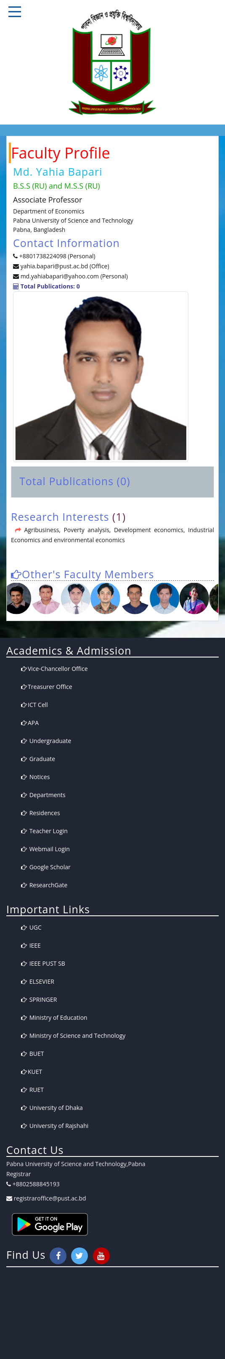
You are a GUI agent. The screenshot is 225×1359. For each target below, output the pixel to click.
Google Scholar (46, 867)
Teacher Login (44, 831)
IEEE (31, 945)
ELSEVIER (37, 981)
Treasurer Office (46, 687)
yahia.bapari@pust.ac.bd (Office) (64, 266)
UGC (31, 927)
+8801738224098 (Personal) (57, 256)
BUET (32, 1054)
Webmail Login (45, 849)
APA (30, 723)
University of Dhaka (52, 1108)
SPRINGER (39, 999)
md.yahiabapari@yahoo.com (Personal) (74, 276)
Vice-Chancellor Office (54, 669)
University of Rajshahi (54, 1126)
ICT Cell (34, 705)
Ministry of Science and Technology (73, 1035)
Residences (40, 813)
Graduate (38, 759)
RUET (32, 1090)
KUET (31, 1072)
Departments (43, 795)
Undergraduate (46, 741)
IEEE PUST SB (43, 963)
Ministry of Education (54, 1017)
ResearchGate (44, 885)
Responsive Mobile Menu (14, 11)
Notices (35, 777)
